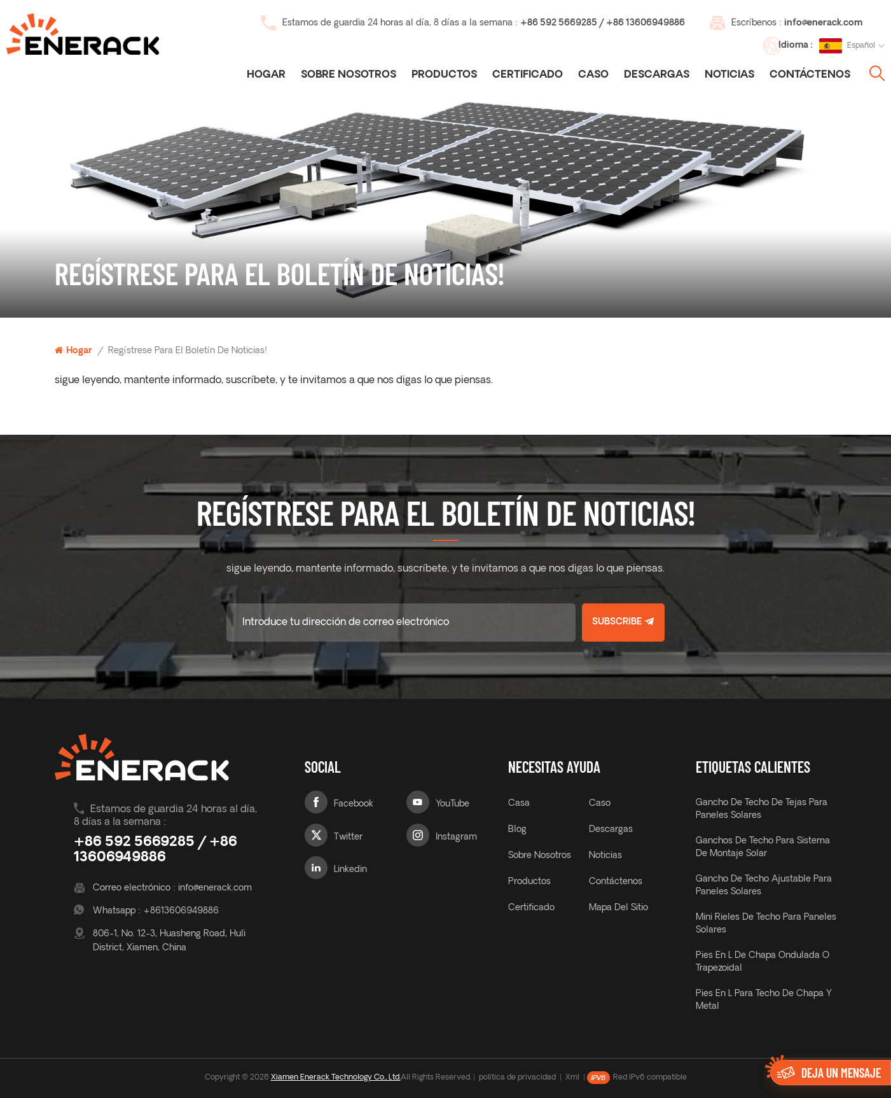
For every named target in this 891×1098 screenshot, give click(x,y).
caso (593, 75)
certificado (527, 75)
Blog (517, 829)
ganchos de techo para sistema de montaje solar (763, 847)
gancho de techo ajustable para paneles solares (764, 886)
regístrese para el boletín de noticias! (187, 351)
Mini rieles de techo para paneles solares (766, 924)
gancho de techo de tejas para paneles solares (761, 809)
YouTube (452, 804)
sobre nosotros (539, 856)
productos (529, 882)
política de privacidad (517, 1077)
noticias (729, 75)
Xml (572, 1077)
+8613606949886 (181, 911)
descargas (656, 75)
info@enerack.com (823, 23)
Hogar (266, 75)
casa (519, 803)
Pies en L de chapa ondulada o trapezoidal (762, 962)
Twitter (348, 837)
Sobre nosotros (348, 75)
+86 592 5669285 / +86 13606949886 (602, 23)
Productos (444, 75)
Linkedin (350, 870)
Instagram (456, 837)
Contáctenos (810, 75)
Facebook (353, 804)
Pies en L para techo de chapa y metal (764, 1000)
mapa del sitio (618, 908)
